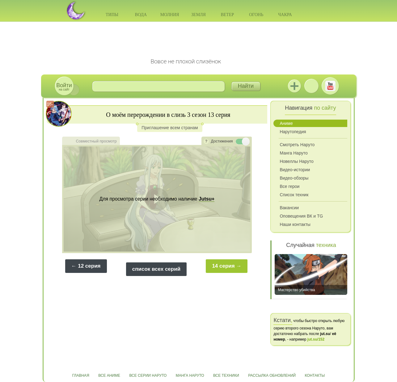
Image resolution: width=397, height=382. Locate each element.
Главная (80, 375)
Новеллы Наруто (296, 161)
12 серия (89, 266)
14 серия (223, 266)
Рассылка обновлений (272, 375)
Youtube (330, 86)
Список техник (294, 194)
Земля (198, 14)
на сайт (64, 86)
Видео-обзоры (294, 178)
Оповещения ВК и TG (301, 216)
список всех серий (156, 269)
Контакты (315, 375)
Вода (141, 14)
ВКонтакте (311, 86)
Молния (169, 14)
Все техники (226, 375)
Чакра (285, 14)
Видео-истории (295, 169)
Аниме (286, 123)
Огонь (256, 14)
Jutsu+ (294, 85)
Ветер (227, 14)
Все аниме (109, 375)
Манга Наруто (293, 153)
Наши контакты (295, 224)
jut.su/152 (315, 339)
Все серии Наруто (148, 375)
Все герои (289, 186)
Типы (112, 14)
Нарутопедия (293, 131)
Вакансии (289, 207)
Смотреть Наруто (297, 144)
